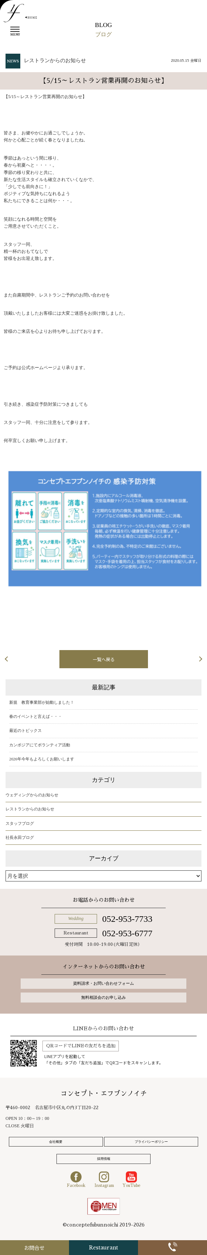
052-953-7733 (127, 919)
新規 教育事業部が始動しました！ (41, 702)
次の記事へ (177, 659)
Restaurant (103, 1247)
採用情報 (103, 1159)
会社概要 (55, 1142)
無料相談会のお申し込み (103, 997)
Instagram (104, 1179)
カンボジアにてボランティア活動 (39, 745)
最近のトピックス (25, 730)
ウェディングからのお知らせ (32, 795)
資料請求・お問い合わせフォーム (103, 983)
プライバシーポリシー (151, 1142)
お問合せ (34, 1247)
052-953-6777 (127, 933)
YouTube (131, 1179)
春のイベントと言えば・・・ (35, 716)
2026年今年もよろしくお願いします (41, 759)
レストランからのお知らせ (55, 60)
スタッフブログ (20, 823)
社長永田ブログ (20, 837)
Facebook (76, 1179)
